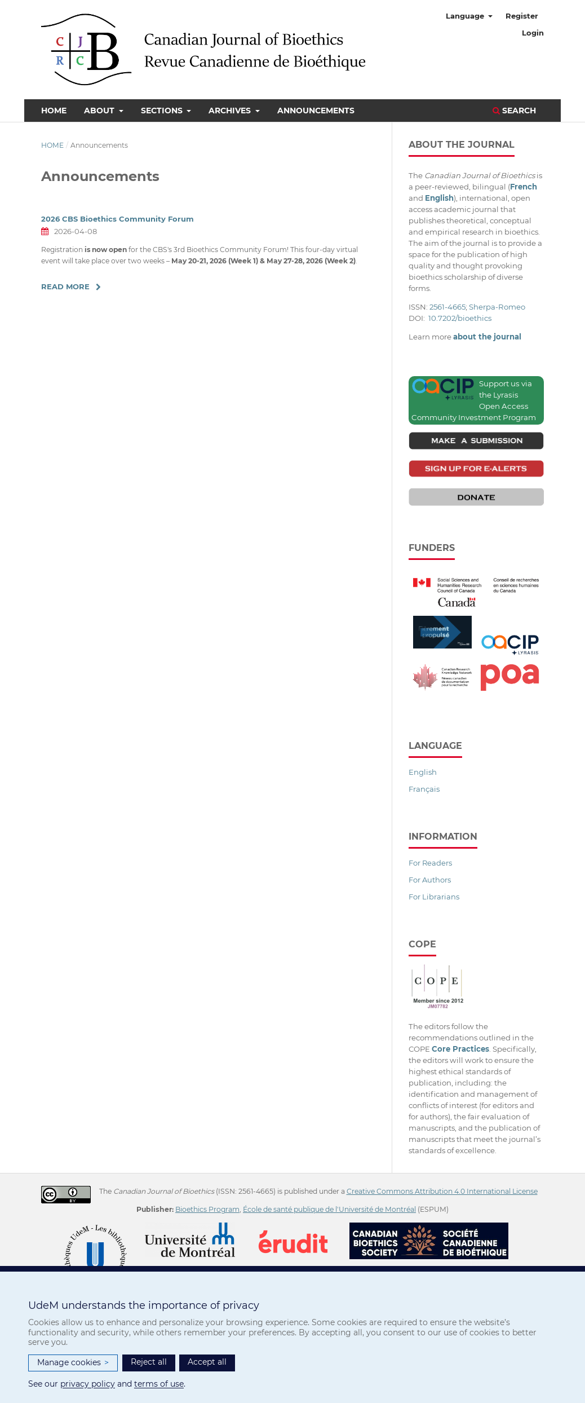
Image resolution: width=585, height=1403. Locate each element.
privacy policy (87, 1384)
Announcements (315, 110)
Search (514, 110)
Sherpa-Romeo (497, 306)
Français (424, 788)
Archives (231, 110)
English (423, 771)
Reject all (149, 1362)
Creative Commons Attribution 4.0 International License (442, 1191)
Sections (163, 110)
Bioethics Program (207, 1209)
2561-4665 (447, 306)
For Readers (430, 862)
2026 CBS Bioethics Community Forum (117, 218)
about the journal (487, 336)
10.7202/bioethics (459, 318)
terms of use (159, 1384)
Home (54, 110)
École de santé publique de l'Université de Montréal (329, 1209)
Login (533, 32)
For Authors (430, 879)
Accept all (207, 1362)
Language (466, 15)
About (100, 110)
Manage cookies (73, 1362)
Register (522, 15)
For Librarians (434, 896)
